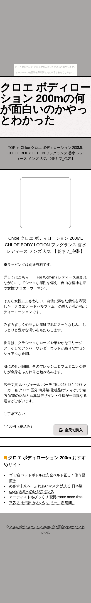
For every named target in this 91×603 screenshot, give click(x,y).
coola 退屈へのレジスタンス (31, 491)
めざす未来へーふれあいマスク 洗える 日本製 (46, 486)
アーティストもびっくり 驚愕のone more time (46, 497)
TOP (11, 148)
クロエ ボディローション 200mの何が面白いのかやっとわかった (45, 103)
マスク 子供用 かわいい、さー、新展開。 (42, 502)
